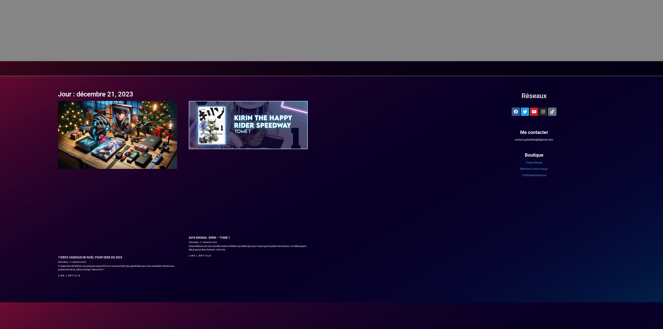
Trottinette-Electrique (534, 247)
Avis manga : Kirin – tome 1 (209, 310)
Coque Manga (534, 235)
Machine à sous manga (534, 241)
